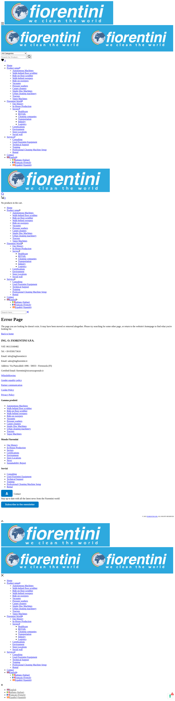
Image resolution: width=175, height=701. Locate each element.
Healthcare (23, 626)
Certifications (13, 453)
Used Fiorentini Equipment (19, 476)
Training (11, 481)
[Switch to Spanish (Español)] (22, 165)
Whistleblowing (8, 375)
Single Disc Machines (17, 426)
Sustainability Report (16, 463)
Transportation (24, 634)
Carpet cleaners (14, 423)
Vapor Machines (14, 434)
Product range (13, 583)
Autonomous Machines (17, 406)
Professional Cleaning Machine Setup (24, 484)
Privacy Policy (7, 395)
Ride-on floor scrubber (17, 411)
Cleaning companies (27, 631)
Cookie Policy (7, 390)
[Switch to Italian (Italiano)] (21, 160)
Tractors (10, 431)
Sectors (10, 450)
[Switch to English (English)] (11, 690)
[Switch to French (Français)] (21, 162)
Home (9, 580)
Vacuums (11, 418)
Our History (12, 445)
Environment (13, 455)
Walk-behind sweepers (17, 413)
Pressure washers (14, 421)
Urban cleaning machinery (19, 429)
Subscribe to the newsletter (20, 504)
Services (11, 652)
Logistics (22, 639)
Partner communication (11, 385)
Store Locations (14, 458)
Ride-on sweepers (15, 416)
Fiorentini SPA (152, 516)
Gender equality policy (11, 380)
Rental (10, 487)
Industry (22, 636)
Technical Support (15, 479)
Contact (10, 670)
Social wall (17, 649)
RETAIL (22, 629)
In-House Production (16, 447)
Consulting (12, 474)
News (9, 460)
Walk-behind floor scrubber (19, 408)
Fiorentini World (15, 616)
